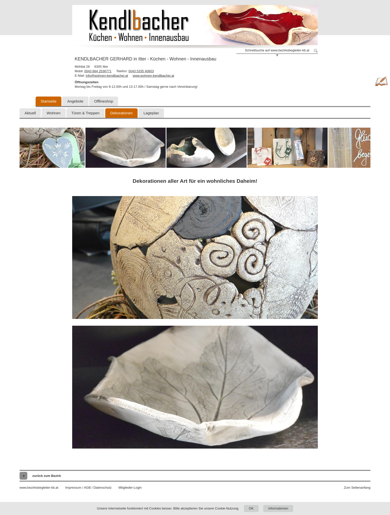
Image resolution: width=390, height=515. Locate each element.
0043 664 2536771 (97, 71)
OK (251, 508)
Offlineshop (103, 101)
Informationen (278, 508)
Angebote (75, 101)
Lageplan (151, 113)
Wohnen (54, 113)
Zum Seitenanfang (357, 487)
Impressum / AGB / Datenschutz (88, 487)
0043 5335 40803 (141, 71)
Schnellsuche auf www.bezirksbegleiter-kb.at (277, 50)
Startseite (48, 101)
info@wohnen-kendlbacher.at (107, 75)
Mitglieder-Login (130, 487)
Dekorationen (121, 113)
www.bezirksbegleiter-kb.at (39, 487)
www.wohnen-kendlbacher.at (153, 75)
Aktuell (30, 113)
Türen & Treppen (85, 113)
